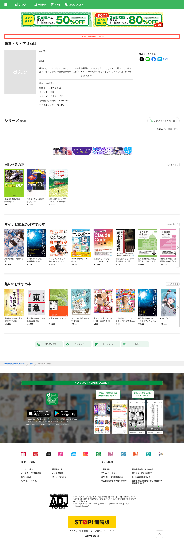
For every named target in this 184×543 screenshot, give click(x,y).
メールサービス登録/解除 (31, 473)
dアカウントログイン (29, 481)
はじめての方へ (27, 469)
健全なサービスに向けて (142, 473)
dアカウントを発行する (81, 530)
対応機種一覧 (57, 469)
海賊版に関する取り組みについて (114, 481)
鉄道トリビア (56, 96)
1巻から (161, 129)
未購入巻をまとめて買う (165, 121)
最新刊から (174, 129)
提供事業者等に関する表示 (142, 469)
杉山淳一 (43, 51)
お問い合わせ (26, 477)
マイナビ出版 (54, 87)
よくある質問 (57, 473)
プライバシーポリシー (110, 473)
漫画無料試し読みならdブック (14, 364)
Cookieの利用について (141, 477)
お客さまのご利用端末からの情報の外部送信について (147, 482)
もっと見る (171, 165)
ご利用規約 (105, 469)
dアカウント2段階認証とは (112, 477)
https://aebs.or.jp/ (82, 506)
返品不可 (42, 61)
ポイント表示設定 (59, 477)
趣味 (52, 92)
